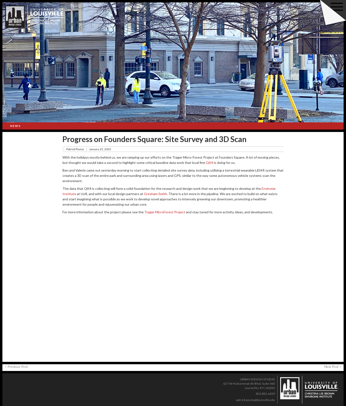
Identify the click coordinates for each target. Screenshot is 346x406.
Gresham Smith (155, 194)
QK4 (209, 163)
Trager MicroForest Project (164, 212)
